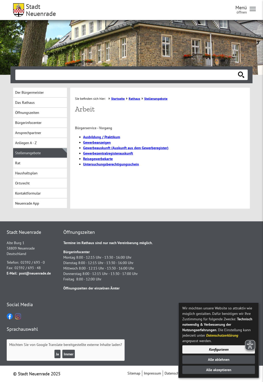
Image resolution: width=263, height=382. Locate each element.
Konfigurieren (219, 349)
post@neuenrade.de (35, 273)
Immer (68, 354)
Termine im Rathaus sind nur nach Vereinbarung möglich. (108, 242)
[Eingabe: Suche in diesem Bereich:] (127, 74)
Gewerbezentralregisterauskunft (108, 153)
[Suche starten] (241, 75)
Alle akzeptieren (218, 369)
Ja (57, 354)
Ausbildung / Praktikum (101, 137)
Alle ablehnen (219, 359)
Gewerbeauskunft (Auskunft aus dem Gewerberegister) (125, 148)
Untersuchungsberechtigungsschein (111, 164)
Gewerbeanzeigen (97, 142)
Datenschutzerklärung (222, 335)
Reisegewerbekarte (98, 158)
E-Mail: (12, 273)
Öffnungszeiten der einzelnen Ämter (91, 288)
